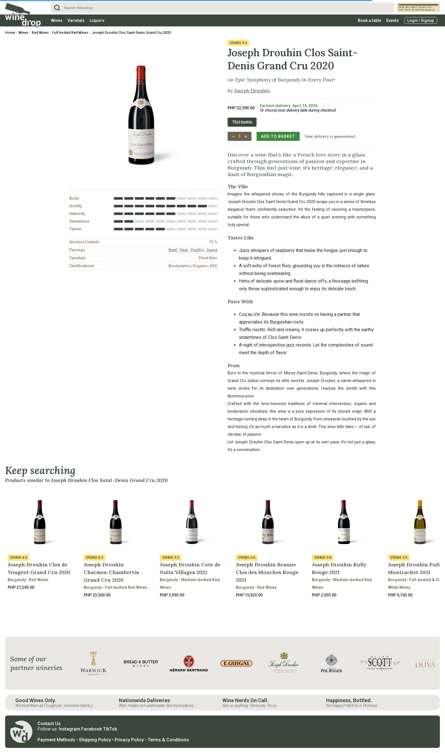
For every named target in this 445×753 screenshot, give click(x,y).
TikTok (110, 729)
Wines (56, 20)
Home (10, 33)
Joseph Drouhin (252, 90)
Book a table (369, 20)
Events (392, 20)
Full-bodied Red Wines (70, 33)
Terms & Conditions (168, 739)
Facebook (91, 729)
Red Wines (40, 33)
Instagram (69, 729)
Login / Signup (420, 20)
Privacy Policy (129, 739)
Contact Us (49, 723)
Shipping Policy (95, 739)
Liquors (97, 20)
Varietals (76, 20)
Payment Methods (56, 739)
